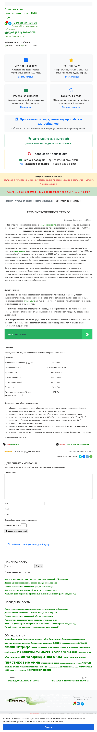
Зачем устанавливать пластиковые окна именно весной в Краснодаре (36, 579)
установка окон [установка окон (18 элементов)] (40, 666)
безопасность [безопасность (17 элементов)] (37, 643)
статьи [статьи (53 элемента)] (86, 662)
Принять (48, 727)
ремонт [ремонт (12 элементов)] (79, 663)
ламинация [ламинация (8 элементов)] (74, 647)
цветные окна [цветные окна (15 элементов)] (66, 667)
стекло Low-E (29, 301)
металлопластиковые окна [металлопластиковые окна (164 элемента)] (39, 651)
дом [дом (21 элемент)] (50, 647)
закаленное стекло (48, 225)
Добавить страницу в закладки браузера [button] (29, 544)
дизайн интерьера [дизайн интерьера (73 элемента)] (17, 647)
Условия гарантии (71, 107)
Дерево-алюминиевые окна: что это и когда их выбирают (31, 583)
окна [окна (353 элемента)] (25, 656)
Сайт (6, 515)
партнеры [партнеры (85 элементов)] (38, 657)
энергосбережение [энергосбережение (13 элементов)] (18, 670)
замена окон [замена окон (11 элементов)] (65, 647)
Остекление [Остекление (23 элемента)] (55, 639)
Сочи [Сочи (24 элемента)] (64, 639)
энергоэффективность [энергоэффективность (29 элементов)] (39, 669)
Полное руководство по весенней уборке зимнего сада (29, 586)
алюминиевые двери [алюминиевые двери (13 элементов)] (76, 639)
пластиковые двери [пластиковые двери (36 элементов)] (74, 657)
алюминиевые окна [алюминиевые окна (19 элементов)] (14, 643)
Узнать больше (25, 76)
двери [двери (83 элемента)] (57, 643)
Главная (9, 200)
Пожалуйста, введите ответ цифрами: (21, 520)
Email (7, 509)
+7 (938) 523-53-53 (24, 23)
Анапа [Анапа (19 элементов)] (8, 639)
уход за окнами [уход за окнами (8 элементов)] (54, 667)
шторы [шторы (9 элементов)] (75, 667)
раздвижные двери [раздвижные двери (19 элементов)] (50, 663)
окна (12, 444)
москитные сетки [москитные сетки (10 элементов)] (84, 652)
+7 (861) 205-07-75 (23, 32)
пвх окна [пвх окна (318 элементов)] (53, 656)
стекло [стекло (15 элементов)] (16, 667)
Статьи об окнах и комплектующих (33, 200)
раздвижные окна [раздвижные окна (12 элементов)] (67, 663)
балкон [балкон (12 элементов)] (27, 643)
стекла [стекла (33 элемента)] (8, 666)
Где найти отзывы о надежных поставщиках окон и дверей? (32, 627)
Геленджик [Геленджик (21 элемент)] (16, 639)
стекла (16, 444)
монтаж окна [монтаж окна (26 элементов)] (70, 651)
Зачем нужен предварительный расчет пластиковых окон (31, 590)
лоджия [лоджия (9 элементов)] (13, 652)
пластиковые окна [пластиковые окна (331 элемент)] (22, 662)
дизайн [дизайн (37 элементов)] (82, 642)
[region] (48, 722)
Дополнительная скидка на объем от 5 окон (48, 143)
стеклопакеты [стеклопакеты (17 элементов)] (26, 667)
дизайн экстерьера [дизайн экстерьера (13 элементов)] (39, 647)
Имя (7, 503)
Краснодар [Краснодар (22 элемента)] (28, 639)
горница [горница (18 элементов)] (48, 643)
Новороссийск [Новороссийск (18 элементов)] (41, 639)
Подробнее (25, 107)
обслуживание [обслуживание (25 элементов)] (12, 657)
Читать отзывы (71, 76)
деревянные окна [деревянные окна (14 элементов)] (70, 643)
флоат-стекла (19, 251)
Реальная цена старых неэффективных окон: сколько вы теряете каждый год (40, 594)
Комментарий (11, 472)
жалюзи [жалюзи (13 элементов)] (55, 647)
